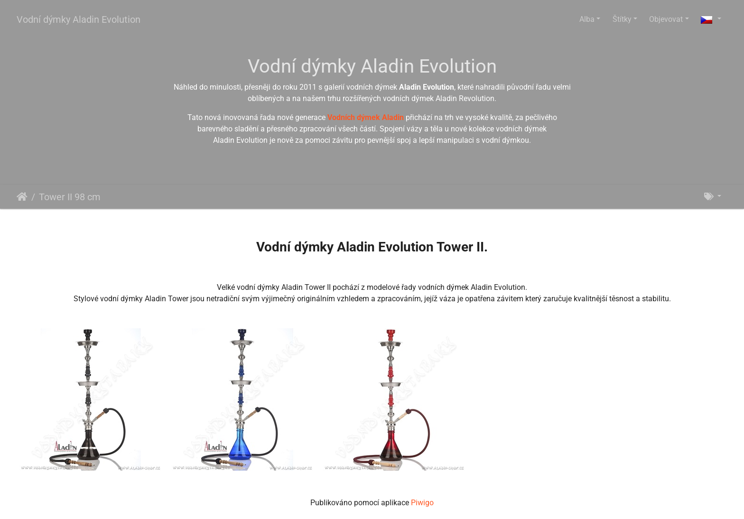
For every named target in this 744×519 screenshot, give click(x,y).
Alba (587, 19)
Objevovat (666, 19)
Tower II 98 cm (70, 197)
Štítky (622, 19)
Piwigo (422, 502)
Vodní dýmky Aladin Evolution (78, 19)
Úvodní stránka (22, 197)
